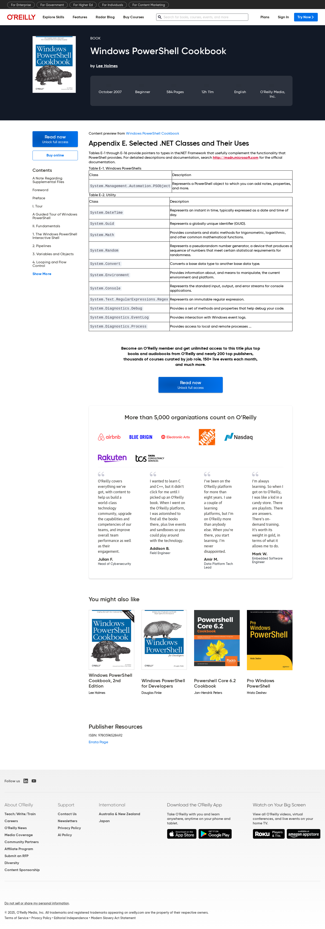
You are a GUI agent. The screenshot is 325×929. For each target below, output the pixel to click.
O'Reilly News (16, 828)
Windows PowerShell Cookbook (152, 133)
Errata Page (98, 742)
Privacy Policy (69, 828)
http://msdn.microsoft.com (235, 157)
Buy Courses (133, 17)
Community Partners (22, 842)
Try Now (305, 17)
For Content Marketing (148, 5)
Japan (104, 821)
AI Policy (65, 835)
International (112, 804)
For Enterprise (21, 5)
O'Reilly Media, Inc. (272, 94)
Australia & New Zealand (119, 814)
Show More (41, 274)
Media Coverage (19, 835)
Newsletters (67, 821)
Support (66, 804)
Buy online (55, 155)
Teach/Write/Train (20, 814)
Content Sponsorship (22, 869)
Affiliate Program (19, 848)
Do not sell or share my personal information (37, 903)
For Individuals (112, 5)
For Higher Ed (83, 5)
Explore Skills (53, 17)
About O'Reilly (19, 804)
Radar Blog (105, 17)
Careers (11, 821)
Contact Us (67, 814)
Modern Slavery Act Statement (113, 918)
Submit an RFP (16, 855)
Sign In (283, 17)
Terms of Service (16, 918)
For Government (52, 5)
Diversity (12, 862)
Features (80, 17)
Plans (264, 17)
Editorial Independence (71, 918)
